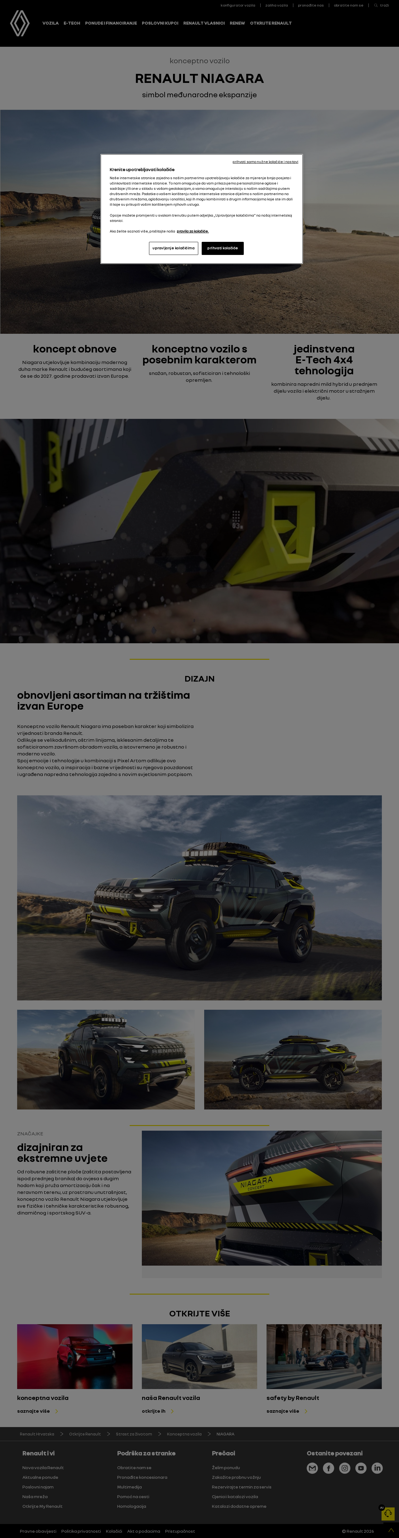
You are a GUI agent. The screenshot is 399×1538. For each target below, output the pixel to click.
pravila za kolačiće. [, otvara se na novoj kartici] (193, 231)
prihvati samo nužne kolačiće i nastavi (265, 162)
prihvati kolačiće (222, 248)
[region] (201, 209)
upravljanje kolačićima (173, 248)
